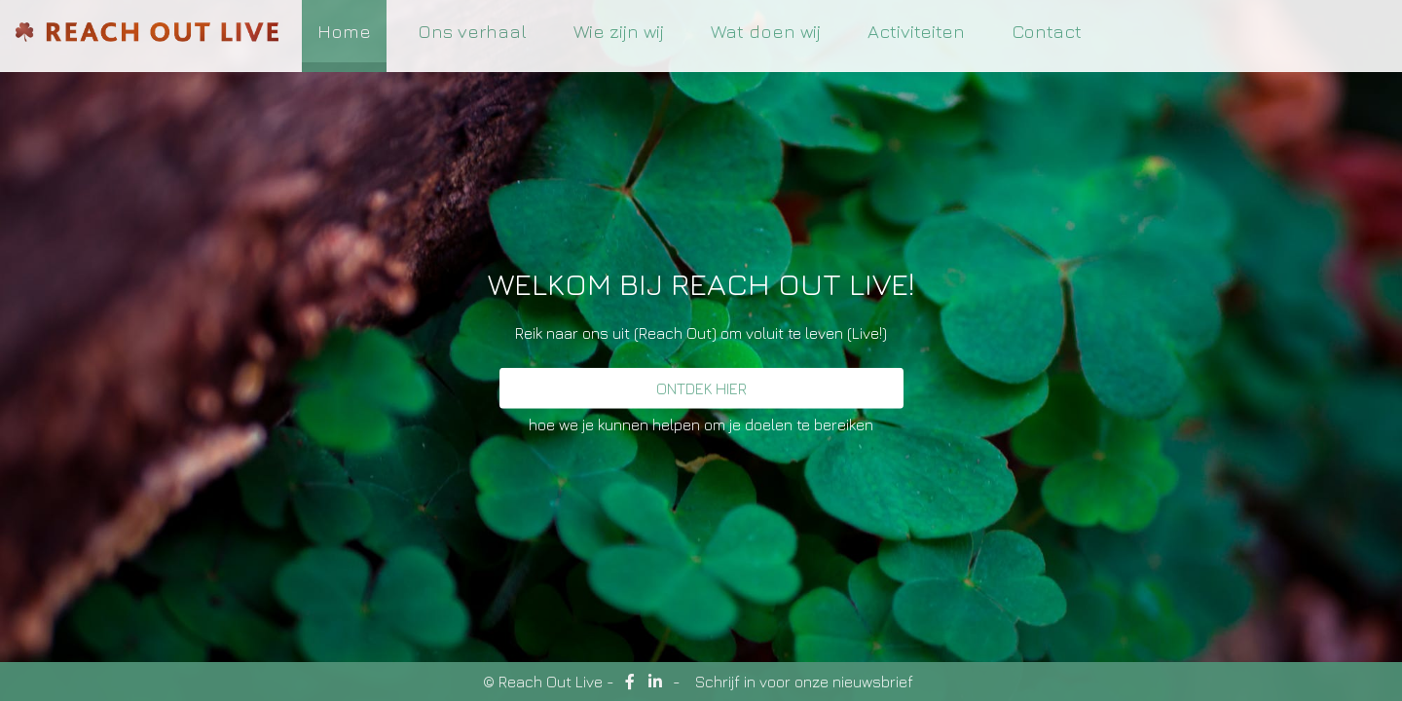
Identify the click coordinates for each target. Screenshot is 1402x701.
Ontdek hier (701, 388)
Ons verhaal (472, 30)
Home (344, 30)
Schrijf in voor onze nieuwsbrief (804, 681)
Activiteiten (916, 30)
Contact (1047, 30)
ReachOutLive (147, 36)
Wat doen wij (766, 30)
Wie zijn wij (618, 30)
